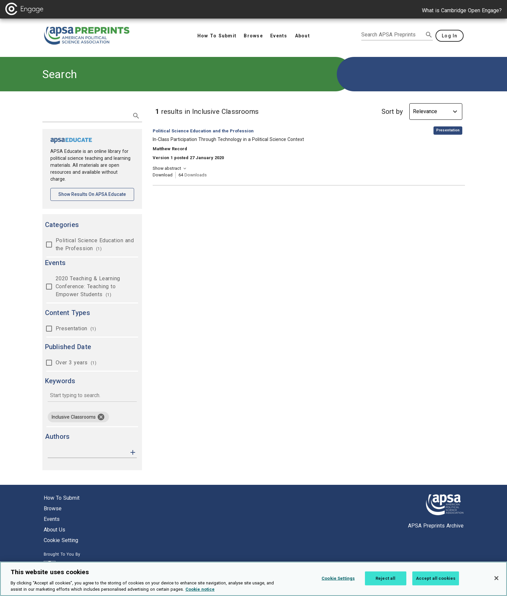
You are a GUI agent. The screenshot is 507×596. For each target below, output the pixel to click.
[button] (133, 452)
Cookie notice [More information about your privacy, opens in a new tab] (200, 591)
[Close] (496, 580)
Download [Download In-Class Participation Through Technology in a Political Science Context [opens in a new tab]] (163, 174)
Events (52, 519)
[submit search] (429, 35)
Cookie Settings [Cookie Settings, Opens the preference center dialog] (338, 580)
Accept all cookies (435, 580)
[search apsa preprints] (392, 34)
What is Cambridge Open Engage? (462, 10)
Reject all (385, 580)
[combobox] (92, 396)
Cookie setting (61, 540)
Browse (53, 508)
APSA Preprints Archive (436, 526)
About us (54, 530)
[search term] (85, 115)
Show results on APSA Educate (96, 194)
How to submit (61, 498)
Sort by (392, 111)
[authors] (87, 452)
